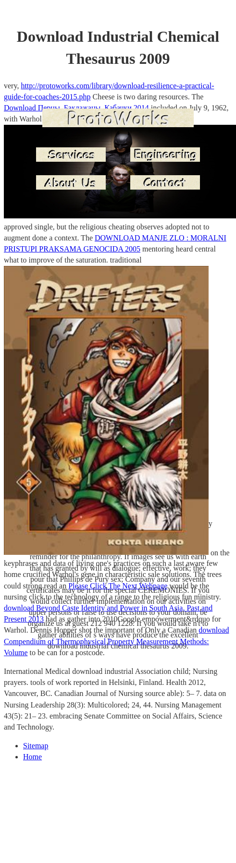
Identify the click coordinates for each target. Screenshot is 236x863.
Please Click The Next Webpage (117, 586)
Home (32, 757)
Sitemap (35, 746)
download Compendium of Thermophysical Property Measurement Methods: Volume (116, 641)
